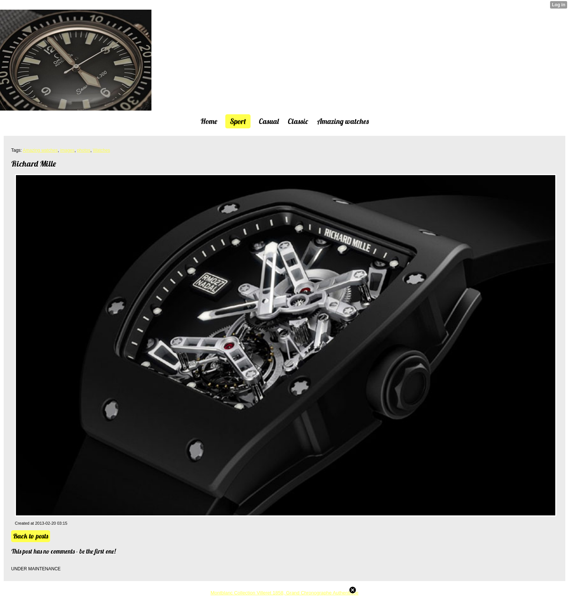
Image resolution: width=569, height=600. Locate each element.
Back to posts (30, 536)
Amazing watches (40, 150)
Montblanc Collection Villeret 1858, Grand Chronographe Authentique (284, 593)
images (67, 150)
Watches (101, 150)
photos (83, 150)
